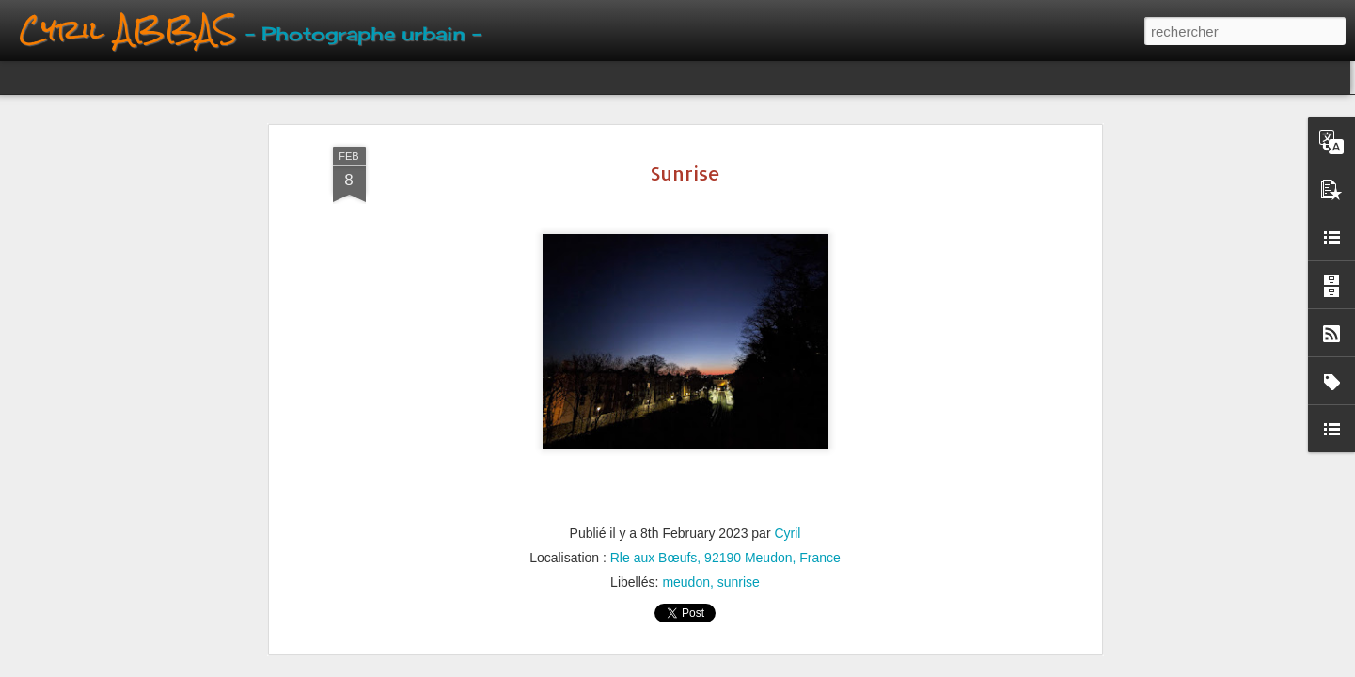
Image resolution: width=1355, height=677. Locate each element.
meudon (686, 582)
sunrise (738, 582)
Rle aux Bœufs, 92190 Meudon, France (725, 557)
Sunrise (685, 173)
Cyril (787, 533)
